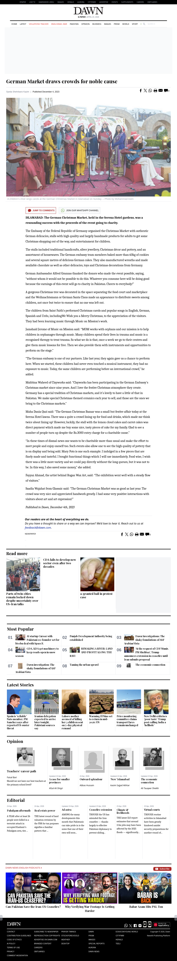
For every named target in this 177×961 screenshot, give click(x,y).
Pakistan (74, 24)
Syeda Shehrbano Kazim (17, 92)
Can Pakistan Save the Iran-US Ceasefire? (33, 906)
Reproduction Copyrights (47, 936)
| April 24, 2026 (88, 17)
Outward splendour (91, 779)
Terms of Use (13, 948)
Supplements (127, 2)
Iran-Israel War (59, 24)
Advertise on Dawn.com (45, 940)
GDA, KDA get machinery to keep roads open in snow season (37, 652)
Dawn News (93, 952)
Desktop (65, 944)
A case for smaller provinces (59, 781)
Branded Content (42, 944)
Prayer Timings (68, 932)
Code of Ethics (14, 940)
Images (60, 2)
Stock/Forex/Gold (70, 936)
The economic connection (150, 664)
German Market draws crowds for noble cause (61, 81)
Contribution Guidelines (19, 936)
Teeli (118, 944)
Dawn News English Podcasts (24, 868)
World (125, 24)
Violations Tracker (38, 24)
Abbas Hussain (87, 785)
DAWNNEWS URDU (46, 2)
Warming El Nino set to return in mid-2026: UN (100, 719)
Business (96, 24)
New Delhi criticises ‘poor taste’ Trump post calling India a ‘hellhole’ (155, 721)
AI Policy (11, 944)
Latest (23, 24)
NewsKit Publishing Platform (158, 935)
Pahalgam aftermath (18, 810)
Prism (117, 24)
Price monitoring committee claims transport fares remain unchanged (127, 721)
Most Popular (20, 629)
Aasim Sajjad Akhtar (120, 785)
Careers (140, 2)
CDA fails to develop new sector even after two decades (59, 563)
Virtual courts (152, 809)
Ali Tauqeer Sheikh (150, 788)
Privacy (10, 952)
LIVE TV (32, 2)
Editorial (16, 800)
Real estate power (44, 810)
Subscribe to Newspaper (46, 932)
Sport (135, 24)
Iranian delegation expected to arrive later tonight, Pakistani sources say (45, 722)
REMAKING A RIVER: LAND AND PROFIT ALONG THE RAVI (91, 652)
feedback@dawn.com (38, 527)
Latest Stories (20, 684)
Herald (70, 2)
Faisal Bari (12, 777)
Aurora (80, 2)
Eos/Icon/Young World (127, 932)
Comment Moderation (17, 956)
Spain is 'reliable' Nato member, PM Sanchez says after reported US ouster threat (18, 722)
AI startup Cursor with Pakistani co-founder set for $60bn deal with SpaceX (37, 640)
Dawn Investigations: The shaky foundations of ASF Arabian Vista (144, 640)
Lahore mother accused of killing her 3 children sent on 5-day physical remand (72, 722)
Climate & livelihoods (123, 811)
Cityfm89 (120, 936)
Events (115, 2)
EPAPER (23, 2)
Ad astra (66, 809)
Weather (65, 940)
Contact (11, 932)
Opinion (85, 24)
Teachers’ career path (21, 771)
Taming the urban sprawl (84, 664)
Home (14, 24)
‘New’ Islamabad (119, 779)
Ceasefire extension (100, 809)
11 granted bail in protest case (96, 595)
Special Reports (96, 944)
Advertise (103, 2)
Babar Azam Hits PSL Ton (146, 906)
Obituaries (152, 2)
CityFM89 (92, 2)
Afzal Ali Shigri (56, 788)
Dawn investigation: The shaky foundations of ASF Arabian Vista (35, 668)
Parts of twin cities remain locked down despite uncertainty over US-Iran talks (22, 599)
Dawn (91, 932)
